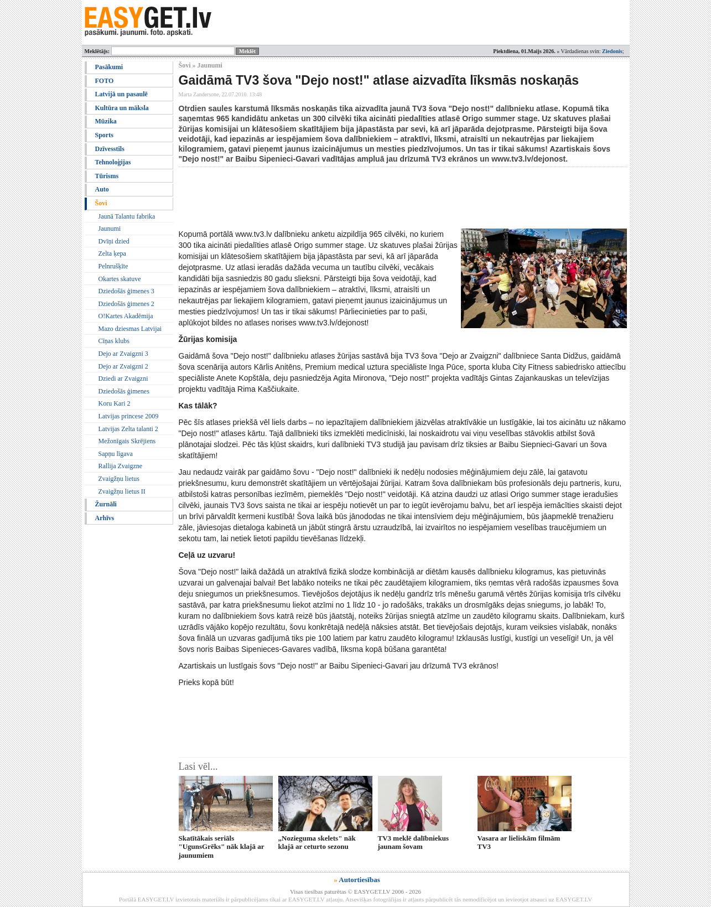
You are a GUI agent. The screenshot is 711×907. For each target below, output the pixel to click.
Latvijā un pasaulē (121, 94)
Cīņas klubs (113, 341)
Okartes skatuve (119, 279)
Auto (102, 189)
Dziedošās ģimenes (123, 391)
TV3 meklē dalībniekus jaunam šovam (413, 842)
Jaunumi (109, 228)
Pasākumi (109, 67)
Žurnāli (106, 504)
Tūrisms (107, 176)
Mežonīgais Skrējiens (127, 441)
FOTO (104, 81)
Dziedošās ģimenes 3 (126, 291)
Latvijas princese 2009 (128, 416)
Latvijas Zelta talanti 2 (128, 429)
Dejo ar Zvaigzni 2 (123, 366)
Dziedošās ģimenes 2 (126, 304)
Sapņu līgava (115, 454)
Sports (104, 135)
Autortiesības (359, 879)
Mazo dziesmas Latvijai (130, 329)
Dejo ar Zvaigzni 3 (123, 353)
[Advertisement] (380, 197)
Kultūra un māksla (122, 108)
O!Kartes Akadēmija (125, 316)
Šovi (101, 203)
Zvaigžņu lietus (118, 479)
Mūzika (106, 121)
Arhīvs (105, 518)
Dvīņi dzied (113, 241)
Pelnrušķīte (113, 266)
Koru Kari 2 (114, 403)
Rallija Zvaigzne (120, 466)
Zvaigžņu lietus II (122, 491)
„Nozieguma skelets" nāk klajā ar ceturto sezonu (317, 842)
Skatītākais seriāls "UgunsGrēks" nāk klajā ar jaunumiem (221, 846)
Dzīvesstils (109, 149)
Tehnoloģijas (113, 162)
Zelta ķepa (112, 253)
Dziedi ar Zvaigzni (123, 378)
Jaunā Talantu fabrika (126, 216)
